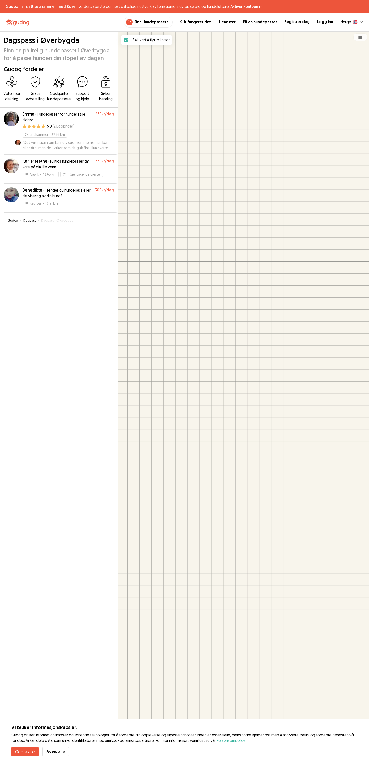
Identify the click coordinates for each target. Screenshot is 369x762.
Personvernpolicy (231, 740)
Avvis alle (55, 751)
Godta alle (25, 751)
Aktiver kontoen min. (248, 6)
